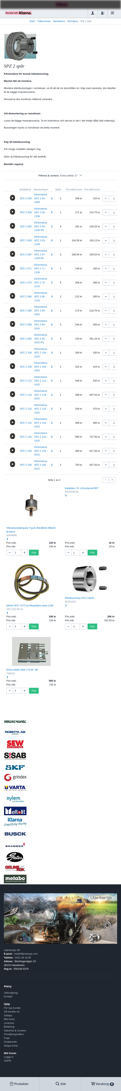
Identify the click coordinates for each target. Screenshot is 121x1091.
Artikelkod (25, 189)
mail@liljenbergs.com (26, 953)
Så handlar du (12, 1011)
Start (32, 21)
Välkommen (44, 21)
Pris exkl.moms (74, 189)
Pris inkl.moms (92, 189)
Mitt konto (9, 1019)
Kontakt (8, 996)
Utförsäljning (11, 992)
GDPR (7, 1060)
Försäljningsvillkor (14, 1034)
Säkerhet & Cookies (15, 1030)
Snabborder (10, 1041)
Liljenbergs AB (12, 950)
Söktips (8, 1015)
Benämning (40, 189)
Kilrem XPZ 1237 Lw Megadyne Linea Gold (29, 605)
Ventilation (59, 21)
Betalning (9, 1026)
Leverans (9, 1023)
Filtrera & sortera (60, 175)
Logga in (9, 1056)
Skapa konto (11, 1045)
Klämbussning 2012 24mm (79, 597)
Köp (34, 552)
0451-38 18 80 (23, 957)
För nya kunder (12, 1007)
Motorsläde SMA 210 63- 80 (22, 669)
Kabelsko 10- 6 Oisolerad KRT (82, 488)
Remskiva (73, 21)
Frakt (7, 1038)
